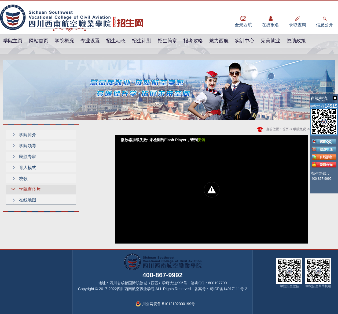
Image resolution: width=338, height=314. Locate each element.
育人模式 (27, 167)
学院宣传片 (30, 189)
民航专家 (27, 156)
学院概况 (64, 40)
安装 (201, 140)
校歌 (23, 178)
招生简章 (167, 40)
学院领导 (27, 145)
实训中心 (244, 40)
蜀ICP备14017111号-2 (228, 289)
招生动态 (116, 40)
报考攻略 (193, 40)
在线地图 (27, 200)
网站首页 (38, 40)
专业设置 (90, 40)
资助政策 (296, 40)
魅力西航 (219, 40)
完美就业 (270, 40)
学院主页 (13, 40)
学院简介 (27, 134)
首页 (285, 129)
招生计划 (141, 40)
